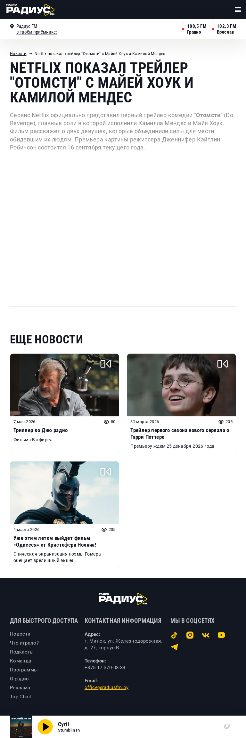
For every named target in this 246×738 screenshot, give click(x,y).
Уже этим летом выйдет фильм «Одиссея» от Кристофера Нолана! (54, 541)
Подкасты (22, 652)
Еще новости (46, 339)
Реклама (20, 688)
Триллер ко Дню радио (40, 430)
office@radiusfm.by (106, 687)
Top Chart (21, 697)
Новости (18, 54)
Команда (20, 661)
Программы (24, 670)
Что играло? (24, 643)
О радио (19, 679)
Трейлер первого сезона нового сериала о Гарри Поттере (179, 433)
